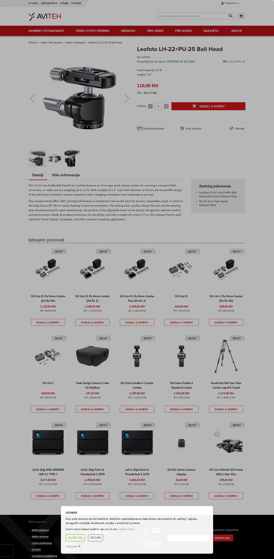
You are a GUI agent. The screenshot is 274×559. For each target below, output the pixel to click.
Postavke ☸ (74, 546)
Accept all (75, 537)
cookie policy (126, 529)
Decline (95, 537)
